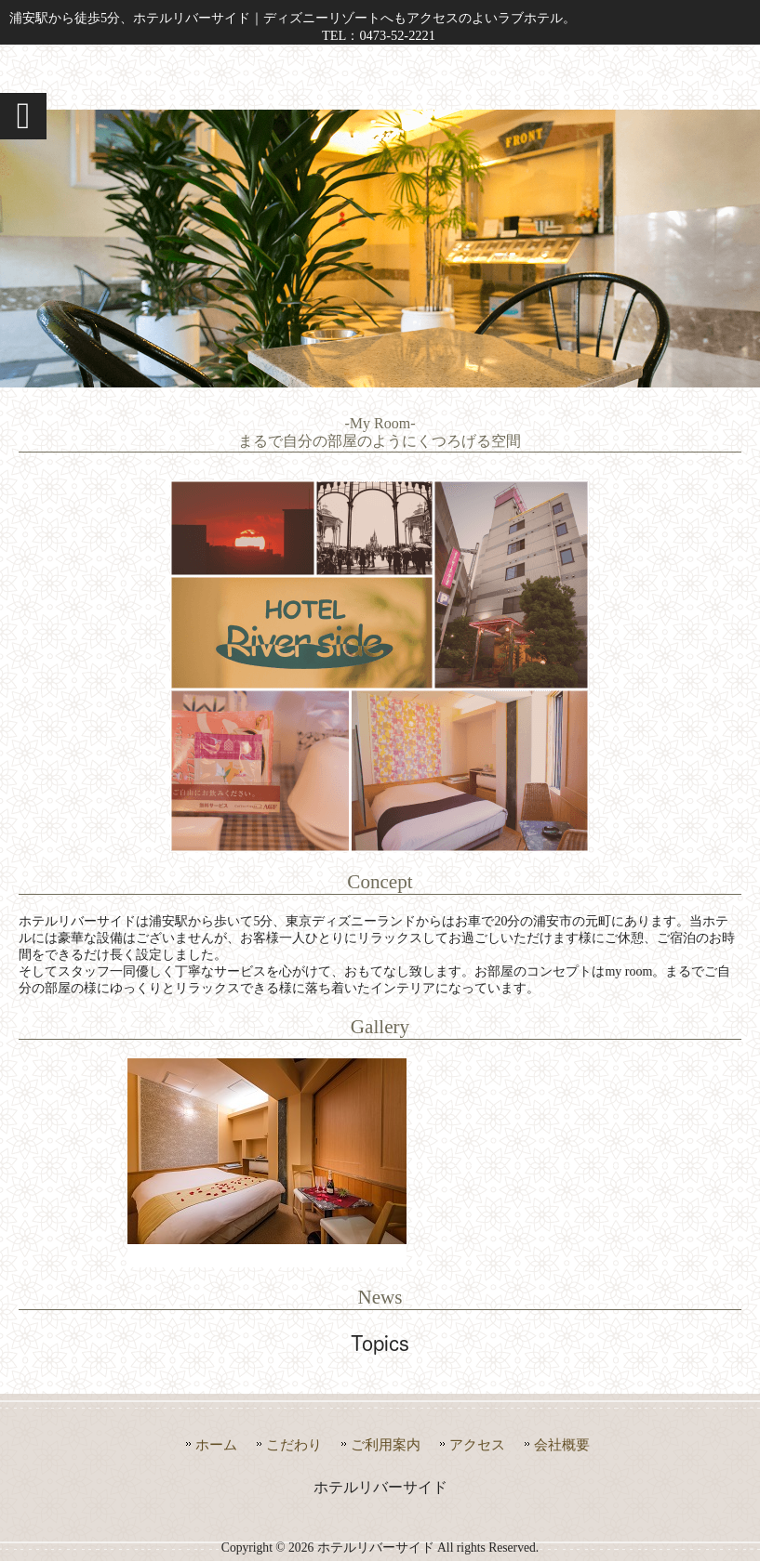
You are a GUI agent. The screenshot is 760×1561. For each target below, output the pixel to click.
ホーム (216, 1444)
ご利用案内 (385, 1444)
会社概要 (562, 1444)
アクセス (477, 1444)
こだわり (294, 1444)
